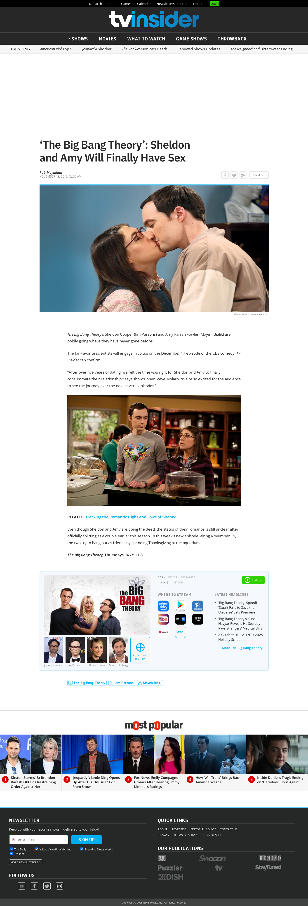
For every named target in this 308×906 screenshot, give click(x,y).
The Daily (20, 849)
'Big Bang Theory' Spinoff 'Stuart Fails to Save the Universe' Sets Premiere (237, 607)
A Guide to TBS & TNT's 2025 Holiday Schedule (240, 637)
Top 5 (56, 49)
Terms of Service (186, 835)
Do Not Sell (212, 835)
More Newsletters (24, 862)
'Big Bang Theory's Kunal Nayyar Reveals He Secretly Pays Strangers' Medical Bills (240, 623)
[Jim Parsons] (75, 652)
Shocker (97, 49)
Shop (111, 4)
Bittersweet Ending (261, 49)
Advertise (179, 829)
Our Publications (180, 848)
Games (126, 4)
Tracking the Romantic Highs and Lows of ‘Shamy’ (130, 517)
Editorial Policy (203, 829)
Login (215, 3)
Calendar (144, 4)
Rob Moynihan (51, 172)
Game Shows (191, 39)
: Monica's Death (144, 49)
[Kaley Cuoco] (97, 652)
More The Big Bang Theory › (243, 648)
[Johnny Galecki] (53, 652)
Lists (183, 4)
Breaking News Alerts (99, 849)
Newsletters (166, 4)
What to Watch (146, 39)
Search (97, 4)
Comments (259, 175)
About (162, 829)
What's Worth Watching (55, 849)
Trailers (198, 4)
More (180, 632)
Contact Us (228, 829)
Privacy (163, 835)
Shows (79, 39)
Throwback (232, 39)
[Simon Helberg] (119, 652)
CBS (160, 577)
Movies (107, 39)
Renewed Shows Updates (198, 49)
